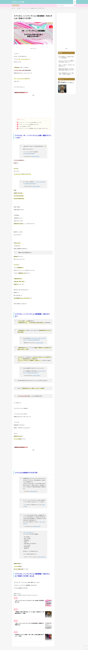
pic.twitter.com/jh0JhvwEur (30, 183)
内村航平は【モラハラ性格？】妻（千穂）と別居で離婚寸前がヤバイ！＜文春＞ (29, 635)
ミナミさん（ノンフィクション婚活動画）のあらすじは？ (28, 124)
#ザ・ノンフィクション (28, 532)
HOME (14, 8)
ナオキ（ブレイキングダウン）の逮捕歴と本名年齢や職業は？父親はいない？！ (66, 61)
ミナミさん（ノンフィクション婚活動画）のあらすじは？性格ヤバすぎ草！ (33, 8)
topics (24, 21)
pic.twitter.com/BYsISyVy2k (32, 372)
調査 (24, 5)
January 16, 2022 (35, 156)
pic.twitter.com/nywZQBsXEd (33, 339)
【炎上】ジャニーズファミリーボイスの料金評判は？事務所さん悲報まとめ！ (29, 624)
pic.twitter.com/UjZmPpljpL (29, 153)
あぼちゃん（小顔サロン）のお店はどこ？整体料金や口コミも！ (66, 65)
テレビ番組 (18, 8)
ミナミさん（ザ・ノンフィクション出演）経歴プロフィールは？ (29, 122)
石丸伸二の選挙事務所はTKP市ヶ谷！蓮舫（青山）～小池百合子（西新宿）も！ (66, 74)
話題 (20, 5)
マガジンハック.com (18, 2)
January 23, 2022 (36, 186)
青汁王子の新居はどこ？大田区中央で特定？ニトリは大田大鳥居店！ (66, 57)
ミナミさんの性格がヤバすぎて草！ (24, 126)
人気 (22, 5)
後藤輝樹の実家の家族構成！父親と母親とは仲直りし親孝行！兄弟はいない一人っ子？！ (66, 70)
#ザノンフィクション (33, 338)
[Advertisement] (33, 104)
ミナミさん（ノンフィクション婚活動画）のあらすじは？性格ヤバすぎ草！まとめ (32, 128)
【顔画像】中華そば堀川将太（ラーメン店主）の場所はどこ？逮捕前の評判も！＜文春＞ (29, 612)
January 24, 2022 (33, 491)
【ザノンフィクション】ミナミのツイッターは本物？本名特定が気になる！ (29, 601)
